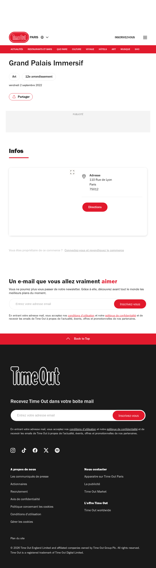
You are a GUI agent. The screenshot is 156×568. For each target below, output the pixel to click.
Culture (76, 49)
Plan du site (17, 538)
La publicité (92, 484)
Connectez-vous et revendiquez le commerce (94, 250)
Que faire (62, 49)
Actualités (17, 49)
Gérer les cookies (21, 522)
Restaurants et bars (40, 49)
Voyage (90, 49)
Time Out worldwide (97, 510)
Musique (125, 49)
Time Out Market (95, 492)
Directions (95, 207)
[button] (72, 172)
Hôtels (103, 49)
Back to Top (78, 339)
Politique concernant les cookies (31, 507)
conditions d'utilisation (81, 316)
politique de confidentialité (120, 316)
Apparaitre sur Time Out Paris (103, 477)
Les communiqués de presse (29, 477)
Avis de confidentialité (25, 499)
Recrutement (19, 492)
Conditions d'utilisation (25, 514)
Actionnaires (18, 484)
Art (114, 49)
